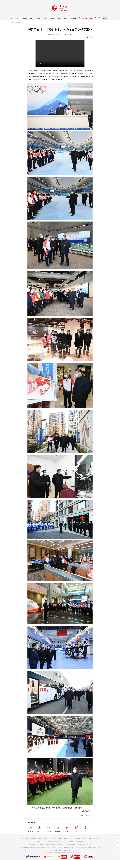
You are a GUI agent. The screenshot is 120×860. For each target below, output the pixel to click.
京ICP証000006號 (82, 847)
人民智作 (85, 828)
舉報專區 (59, 18)
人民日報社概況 (25, 838)
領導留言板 (57, 828)
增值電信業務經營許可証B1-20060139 (58, 844)
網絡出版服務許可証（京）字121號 (68, 847)
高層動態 (18, 22)
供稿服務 (65, 838)
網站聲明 (78, 838)
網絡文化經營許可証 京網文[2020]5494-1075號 (49, 847)
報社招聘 (40, 838)
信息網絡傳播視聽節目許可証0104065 (28, 847)
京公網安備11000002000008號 (93, 847)
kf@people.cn (46, 841)
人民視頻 (66, 828)
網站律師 (84, 838)
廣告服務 (53, 838)
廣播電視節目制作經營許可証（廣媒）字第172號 (79, 844)
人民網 (12, 22)
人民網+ (39, 828)
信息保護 (90, 838)
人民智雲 (75, 828)
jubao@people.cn (79, 841)
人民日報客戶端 (68, 34)
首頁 (12, 18)
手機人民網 (48, 828)
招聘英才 (46, 838)
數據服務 (71, 838)
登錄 (106, 18)
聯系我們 (96, 838)
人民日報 (30, 828)
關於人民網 (33, 838)
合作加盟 (59, 838)
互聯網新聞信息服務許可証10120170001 (38, 844)
